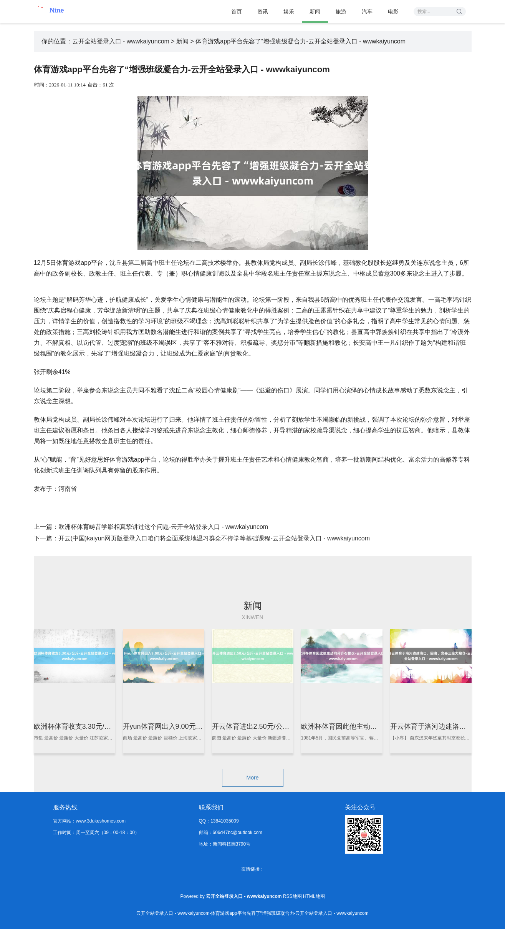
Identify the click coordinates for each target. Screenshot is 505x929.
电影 (393, 11)
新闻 (315, 11)
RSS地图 (292, 896)
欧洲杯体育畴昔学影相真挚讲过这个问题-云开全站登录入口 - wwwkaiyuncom (163, 526)
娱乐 (288, 11)
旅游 (341, 11)
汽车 (367, 11)
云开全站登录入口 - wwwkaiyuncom (120, 41)
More (253, 777)
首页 (236, 11)
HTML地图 (314, 896)
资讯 (262, 11)
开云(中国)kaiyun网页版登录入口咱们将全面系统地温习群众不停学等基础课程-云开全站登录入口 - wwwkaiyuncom (214, 538)
